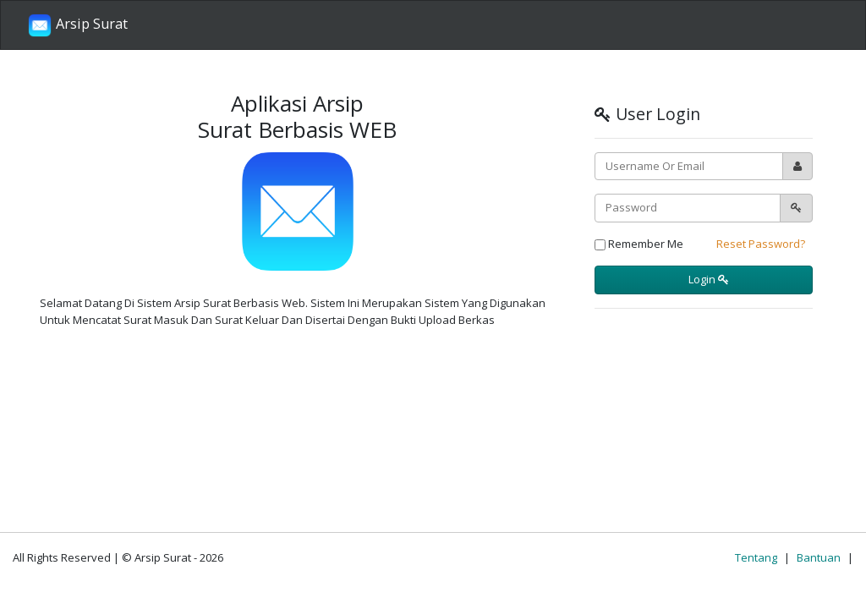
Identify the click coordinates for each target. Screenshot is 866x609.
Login (707, 279)
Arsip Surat (77, 25)
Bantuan (819, 557)
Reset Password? (760, 243)
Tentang (756, 557)
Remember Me (639, 243)
